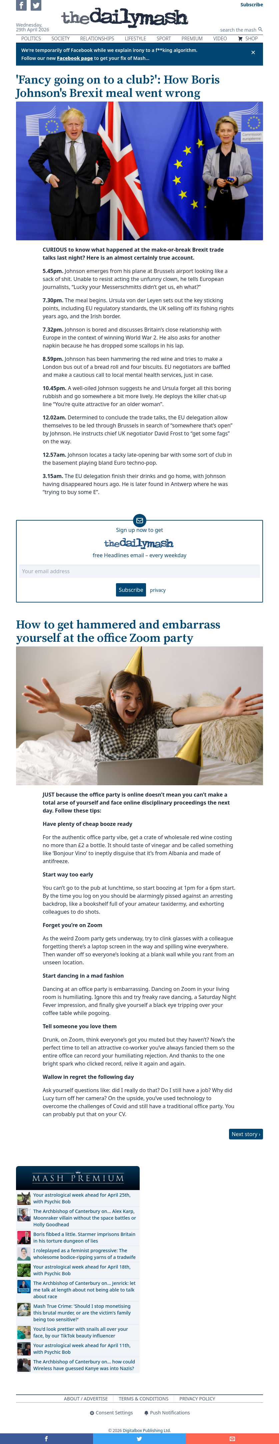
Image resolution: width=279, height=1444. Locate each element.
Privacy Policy (197, 1398)
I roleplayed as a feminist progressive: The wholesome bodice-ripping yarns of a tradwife (84, 1253)
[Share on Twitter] (139, 1438)
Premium (192, 38)
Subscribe (131, 590)
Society (61, 38)
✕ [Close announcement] (253, 52)
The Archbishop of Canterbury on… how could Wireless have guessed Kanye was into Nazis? (84, 1364)
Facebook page (75, 58)
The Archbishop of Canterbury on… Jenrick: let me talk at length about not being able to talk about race (84, 1290)
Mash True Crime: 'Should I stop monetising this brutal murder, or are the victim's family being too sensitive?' (82, 1313)
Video (220, 38)
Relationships (97, 38)
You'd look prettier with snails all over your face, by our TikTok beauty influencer (80, 1332)
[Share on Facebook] (46, 1438)
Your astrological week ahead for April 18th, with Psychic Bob (82, 1270)
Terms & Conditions (143, 1398)
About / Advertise (86, 1398)
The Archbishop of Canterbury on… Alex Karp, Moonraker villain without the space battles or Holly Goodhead (84, 1218)
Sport (164, 38)
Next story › (246, 1134)
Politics (31, 38)
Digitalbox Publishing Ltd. (147, 1430)
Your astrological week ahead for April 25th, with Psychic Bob (82, 1198)
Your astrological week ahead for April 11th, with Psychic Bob (82, 1348)
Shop (248, 38)
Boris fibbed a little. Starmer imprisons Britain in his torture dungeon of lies (84, 1237)
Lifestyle (135, 38)
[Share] (232, 1438)
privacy (158, 590)
